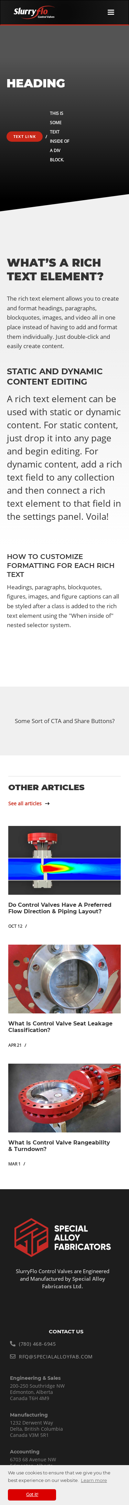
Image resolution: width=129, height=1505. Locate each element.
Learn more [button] (94, 1480)
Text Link (24, 136)
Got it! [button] (32, 1494)
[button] (110, 12)
